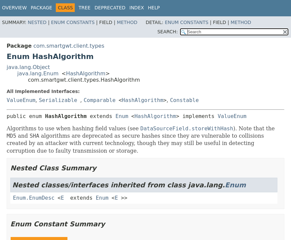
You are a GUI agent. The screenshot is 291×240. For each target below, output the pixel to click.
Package (41, 7)
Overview (14, 7)
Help (154, 7)
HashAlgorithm (86, 73)
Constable (184, 100)
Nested (37, 22)
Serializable (58, 100)
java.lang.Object (28, 67)
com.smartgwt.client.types (68, 46)
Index (137, 7)
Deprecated (109, 7)
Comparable (100, 100)
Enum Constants (73, 22)
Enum (122, 116)
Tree (84, 7)
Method (127, 22)
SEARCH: (167, 31)
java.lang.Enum (37, 73)
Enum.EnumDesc (33, 198)
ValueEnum (21, 100)
